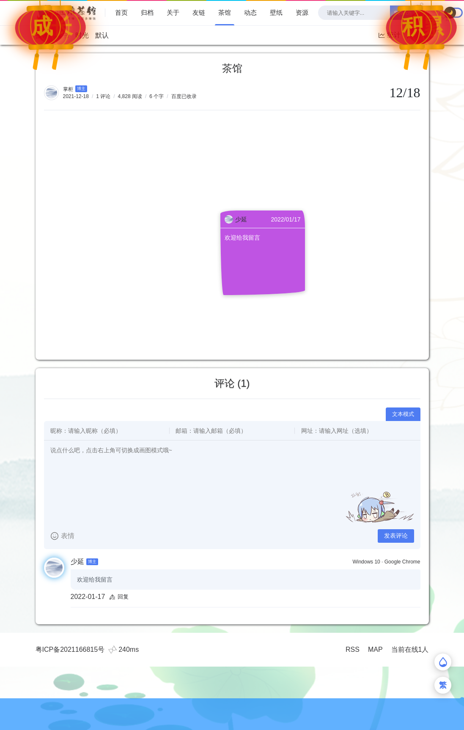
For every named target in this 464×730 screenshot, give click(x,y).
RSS (353, 649)
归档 (147, 12)
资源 (302, 12)
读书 (62, 35)
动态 (250, 12)
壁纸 (276, 12)
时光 (82, 35)
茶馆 (224, 12)
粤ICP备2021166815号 (70, 649)
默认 (102, 35)
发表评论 (396, 535)
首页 (121, 12)
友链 (198, 12)
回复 (119, 596)
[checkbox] (454, 13)
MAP (375, 649)
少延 (77, 561)
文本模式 (403, 414)
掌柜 (68, 89)
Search (403, 13)
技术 (42, 35)
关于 (173, 12)
